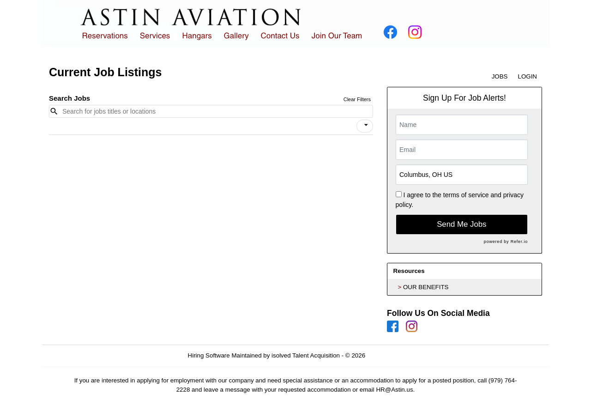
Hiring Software (209, 355)
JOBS (500, 76)
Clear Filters (357, 99)
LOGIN (527, 76)
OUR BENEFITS (426, 287)
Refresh (393, 355)
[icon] (366, 125)
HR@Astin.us (394, 389)
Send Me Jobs (461, 224)
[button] (364, 126)
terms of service (466, 195)
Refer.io (519, 241)
